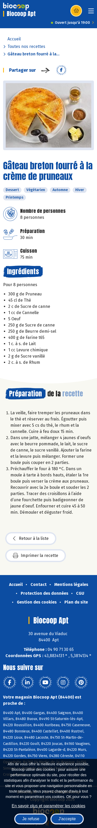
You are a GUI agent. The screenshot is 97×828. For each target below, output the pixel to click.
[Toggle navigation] (91, 12)
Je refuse (30, 819)
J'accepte (67, 819)
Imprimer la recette (35, 555)
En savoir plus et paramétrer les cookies (48, 806)
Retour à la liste (31, 538)
